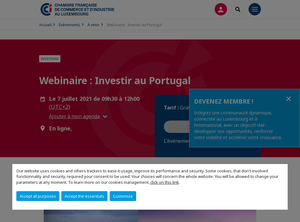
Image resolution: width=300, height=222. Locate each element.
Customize (123, 196)
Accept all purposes (38, 196)
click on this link (164, 182)
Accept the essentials (84, 196)
